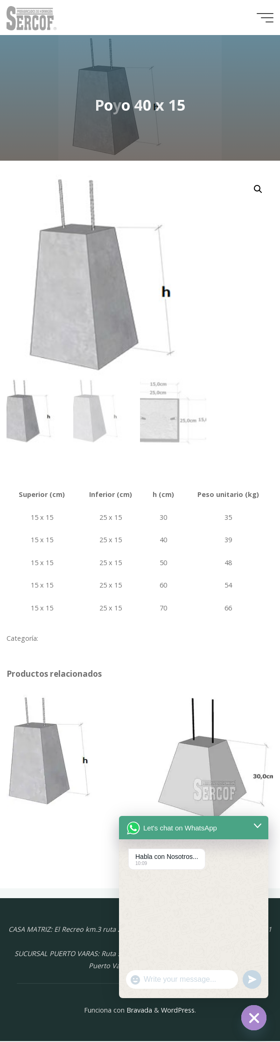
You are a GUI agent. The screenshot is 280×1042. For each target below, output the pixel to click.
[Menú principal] (265, 17)
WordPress (178, 1010)
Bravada (138, 1010)
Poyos (49, 639)
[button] (258, 189)
